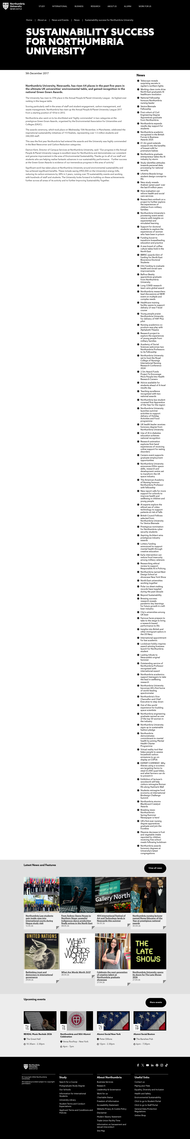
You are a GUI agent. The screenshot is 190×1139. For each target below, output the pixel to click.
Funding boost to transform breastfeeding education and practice (153, 240)
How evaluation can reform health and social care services (152, 193)
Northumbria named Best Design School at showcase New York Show (153, 574)
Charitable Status (105, 1098)
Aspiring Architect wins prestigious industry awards (152, 538)
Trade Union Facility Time (108, 1121)
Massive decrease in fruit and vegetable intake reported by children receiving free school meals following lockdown (153, 837)
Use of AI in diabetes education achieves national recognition (151, 435)
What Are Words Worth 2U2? (76, 972)
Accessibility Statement (108, 1105)
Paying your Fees (142, 1086)
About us (42, 20)
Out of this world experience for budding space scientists (152, 707)
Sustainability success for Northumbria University (109, 20)
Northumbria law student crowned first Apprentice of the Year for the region (153, 402)
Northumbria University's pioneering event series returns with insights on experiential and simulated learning (153, 218)
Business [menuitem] (79, 7)
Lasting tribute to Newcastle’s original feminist (150, 657)
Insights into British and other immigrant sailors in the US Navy (153, 632)
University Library (67, 1100)
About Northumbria (109, 1077)
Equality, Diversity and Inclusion (149, 1090)
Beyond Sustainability (151, 595)
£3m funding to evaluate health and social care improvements (152, 268)
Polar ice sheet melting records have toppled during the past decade (152, 589)
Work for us (102, 1094)
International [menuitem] (59, 7)
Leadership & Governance (109, 1090)
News (77, 20)
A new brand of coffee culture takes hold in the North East (152, 249)
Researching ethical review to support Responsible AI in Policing (153, 566)
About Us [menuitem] (112, 7)
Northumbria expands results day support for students (152, 126)
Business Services (105, 1082)
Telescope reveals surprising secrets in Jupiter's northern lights (152, 83)
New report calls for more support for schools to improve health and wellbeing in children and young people (153, 496)
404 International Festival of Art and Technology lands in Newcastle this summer (111, 918)
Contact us (140, 1082)
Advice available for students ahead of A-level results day (153, 385)
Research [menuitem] (95, 7)
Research (101, 1086)
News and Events (60, 20)
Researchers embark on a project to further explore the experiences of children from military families (153, 205)
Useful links (142, 1077)
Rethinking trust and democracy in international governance (39, 975)
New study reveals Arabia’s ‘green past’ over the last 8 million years (153, 185)
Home (29, 20)
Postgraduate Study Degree (72, 1086)
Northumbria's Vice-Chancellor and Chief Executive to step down (152, 699)
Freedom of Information (108, 1101)
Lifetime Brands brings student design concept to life (153, 176)
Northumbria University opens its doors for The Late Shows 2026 (148, 975)
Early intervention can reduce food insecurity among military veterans (153, 557)
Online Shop (140, 1116)
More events (156, 1003)
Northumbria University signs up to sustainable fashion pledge (152, 727)
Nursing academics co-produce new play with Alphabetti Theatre (152, 327)
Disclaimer (102, 1113)
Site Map (101, 1131)
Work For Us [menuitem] (145, 7)
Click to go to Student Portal (148, 1101)
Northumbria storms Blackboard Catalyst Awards (151, 804)
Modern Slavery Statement (109, 1117)
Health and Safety (143, 1094)
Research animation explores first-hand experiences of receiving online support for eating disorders (153, 447)
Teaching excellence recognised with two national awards (151, 394)
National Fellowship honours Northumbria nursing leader (151, 100)
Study (63, 1077)
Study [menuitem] (42, 7)
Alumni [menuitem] (127, 7)
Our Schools (65, 1090)
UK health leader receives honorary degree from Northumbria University (153, 427)
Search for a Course (68, 1082)
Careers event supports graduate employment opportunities (152, 457)
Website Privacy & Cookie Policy (111, 1109)
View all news (155, 868)
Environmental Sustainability (148, 1098)
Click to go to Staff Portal (146, 1105)
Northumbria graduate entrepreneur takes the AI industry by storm (153, 156)
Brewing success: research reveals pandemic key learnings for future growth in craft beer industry (153, 604)
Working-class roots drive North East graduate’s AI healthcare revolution (153, 92)
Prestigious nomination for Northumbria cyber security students (152, 529)
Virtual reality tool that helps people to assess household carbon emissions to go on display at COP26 (152, 755)
